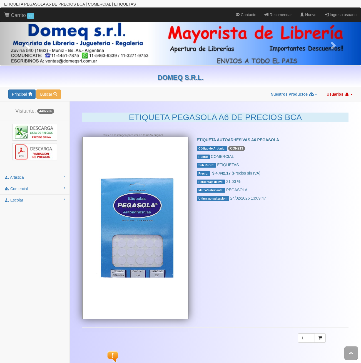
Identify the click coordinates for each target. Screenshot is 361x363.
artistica (34, 177)
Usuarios (340, 94)
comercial (34, 188)
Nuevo (308, 15)
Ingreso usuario (341, 15)
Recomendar (278, 15)
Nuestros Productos (294, 94)
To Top (351, 353)
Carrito (19, 15)
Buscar (48, 94)
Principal (22, 94)
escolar (34, 199)
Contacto (246, 15)
